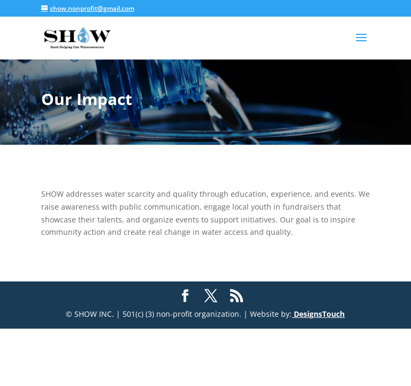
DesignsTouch (318, 314)
